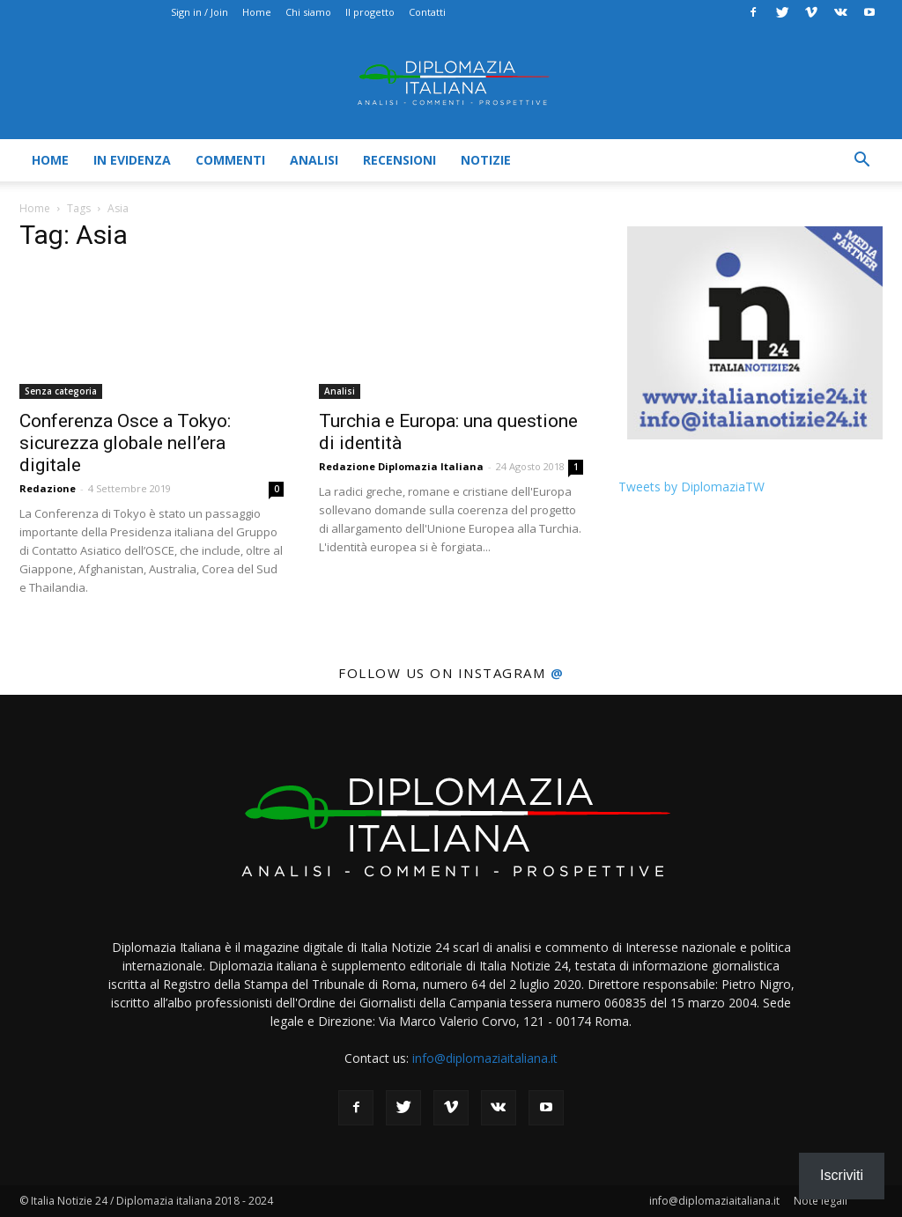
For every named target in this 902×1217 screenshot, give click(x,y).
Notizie (486, 159)
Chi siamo (308, 11)
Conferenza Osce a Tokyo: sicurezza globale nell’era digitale (125, 443)
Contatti (427, 11)
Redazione (47, 488)
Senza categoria (61, 391)
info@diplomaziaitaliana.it (485, 1058)
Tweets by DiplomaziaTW (691, 486)
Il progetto (370, 11)
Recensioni (399, 159)
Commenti (230, 159)
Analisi (314, 159)
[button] (861, 161)
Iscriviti (841, 1175)
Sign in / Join (199, 11)
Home (256, 11)
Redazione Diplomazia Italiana (401, 466)
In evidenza (132, 159)
